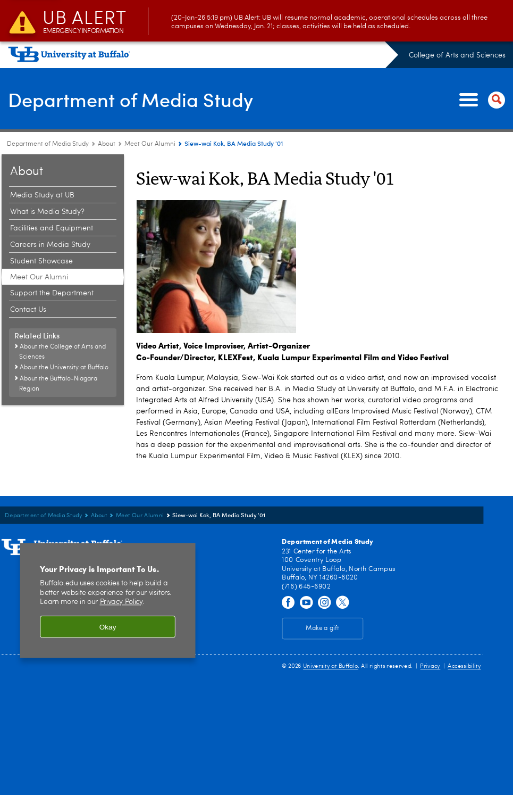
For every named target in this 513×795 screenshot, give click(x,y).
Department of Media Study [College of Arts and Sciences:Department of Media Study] (48, 144)
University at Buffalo (330, 666)
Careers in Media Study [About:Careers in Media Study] (50, 245)
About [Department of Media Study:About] (106, 144)
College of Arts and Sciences (457, 55)
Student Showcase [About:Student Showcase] (41, 261)
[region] (108, 600)
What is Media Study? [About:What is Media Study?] (47, 212)
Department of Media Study (130, 99)
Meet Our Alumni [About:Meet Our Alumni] (149, 144)
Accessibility (464, 666)
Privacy (430, 666)
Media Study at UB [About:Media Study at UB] (42, 195)
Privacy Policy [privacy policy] (121, 602)
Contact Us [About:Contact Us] (28, 309)
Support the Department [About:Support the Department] (52, 293)
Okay (107, 627)
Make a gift (322, 628)
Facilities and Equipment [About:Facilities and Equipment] (51, 228)
